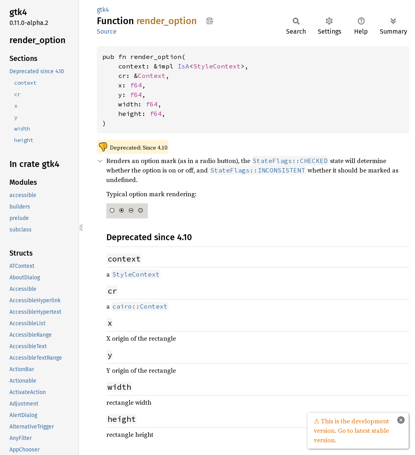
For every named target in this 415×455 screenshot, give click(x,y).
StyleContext (217, 66)
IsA (183, 66)
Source (107, 31)
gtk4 (103, 9)
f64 (136, 85)
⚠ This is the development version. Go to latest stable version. (351, 430)
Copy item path (209, 20)
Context (152, 76)
